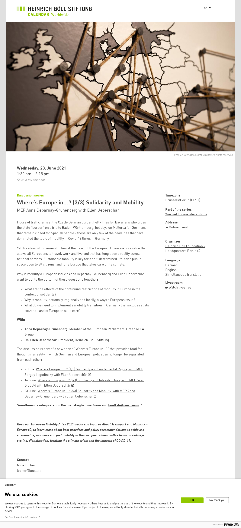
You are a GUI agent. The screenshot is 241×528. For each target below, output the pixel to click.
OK (192, 500)
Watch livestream (181, 287)
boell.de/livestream (123, 405)
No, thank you (217, 500)
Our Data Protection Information (21, 517)
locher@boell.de (29, 471)
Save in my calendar (31, 180)
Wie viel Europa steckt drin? (186, 214)
